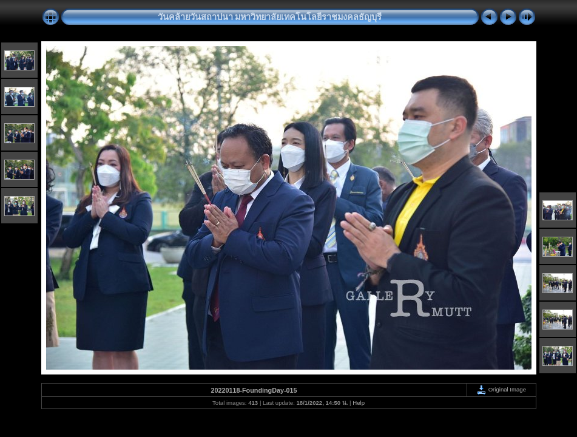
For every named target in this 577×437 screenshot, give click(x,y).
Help (359, 402)
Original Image (501, 389)
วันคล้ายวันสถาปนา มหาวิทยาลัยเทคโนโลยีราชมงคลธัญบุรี (270, 17)
